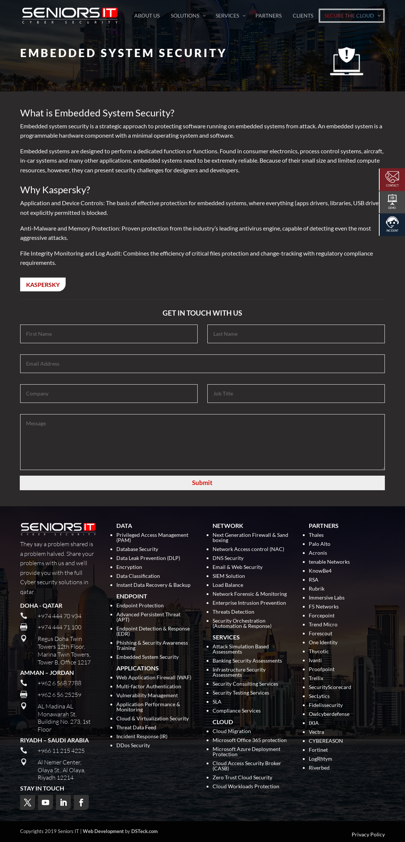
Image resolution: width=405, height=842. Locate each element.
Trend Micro (323, 624)
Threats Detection (233, 612)
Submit (202, 482)
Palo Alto (319, 544)
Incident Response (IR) (141, 736)
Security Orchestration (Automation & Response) (242, 623)
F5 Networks (324, 607)
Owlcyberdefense (329, 714)
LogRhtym (320, 759)
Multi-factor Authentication (148, 686)
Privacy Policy (368, 834)
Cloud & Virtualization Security (152, 719)
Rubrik (316, 589)
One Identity (323, 642)
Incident (392, 230)
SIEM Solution (229, 576)
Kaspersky (43, 284)
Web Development (103, 831)
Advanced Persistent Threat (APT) (148, 617)
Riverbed (319, 768)
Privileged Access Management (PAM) (152, 537)
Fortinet (318, 750)
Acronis (318, 553)
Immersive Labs (327, 598)
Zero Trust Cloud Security (242, 777)
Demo (392, 207)
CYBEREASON (326, 741)
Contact (392, 185)
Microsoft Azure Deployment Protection (246, 751)
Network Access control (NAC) (248, 549)
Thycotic (319, 651)
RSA (313, 580)
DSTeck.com (144, 831)
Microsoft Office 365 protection (250, 740)
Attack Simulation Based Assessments (241, 649)
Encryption (129, 567)
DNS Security (228, 558)
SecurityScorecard (330, 687)
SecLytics (319, 696)
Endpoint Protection (140, 605)
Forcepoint (322, 616)
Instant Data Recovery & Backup (153, 585)
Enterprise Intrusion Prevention (249, 603)
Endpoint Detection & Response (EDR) (153, 631)
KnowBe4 (320, 571)
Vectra (316, 732)
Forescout (320, 633)
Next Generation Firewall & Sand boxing (250, 537)
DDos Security (133, 745)
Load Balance (228, 585)
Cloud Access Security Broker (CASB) (247, 766)
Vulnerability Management (147, 695)
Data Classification (138, 576)
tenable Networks (329, 562)
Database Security (137, 549)
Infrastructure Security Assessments (239, 672)
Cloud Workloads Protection (246, 786)
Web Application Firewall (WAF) (153, 677)
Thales (316, 535)
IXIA (314, 723)
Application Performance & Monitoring (148, 707)
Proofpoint (322, 669)
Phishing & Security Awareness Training (152, 645)
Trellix (316, 678)
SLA (217, 702)
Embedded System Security (147, 657)
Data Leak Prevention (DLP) (148, 558)
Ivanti (315, 660)
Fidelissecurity (326, 705)
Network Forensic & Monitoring (250, 594)
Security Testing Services (241, 693)
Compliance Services (237, 711)
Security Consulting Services (245, 684)
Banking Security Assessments (247, 661)
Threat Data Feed (136, 727)
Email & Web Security (238, 567)
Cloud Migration (232, 731)
